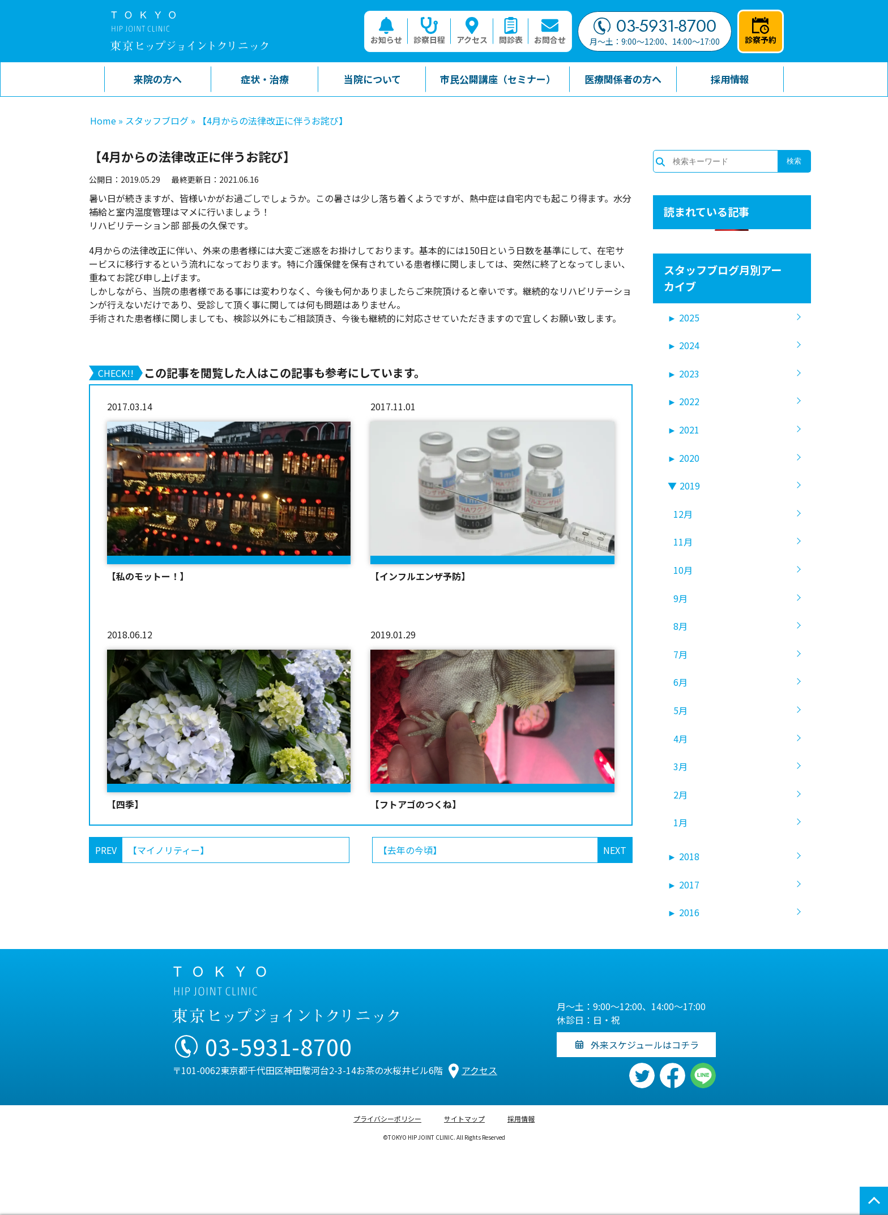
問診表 (511, 31)
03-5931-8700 (655, 26)
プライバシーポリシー (387, 1118)
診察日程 (429, 31)
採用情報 (521, 1118)
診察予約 (760, 31)
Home (103, 120)
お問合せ (550, 31)
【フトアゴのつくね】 (415, 804)
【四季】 (125, 804)
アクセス (472, 31)
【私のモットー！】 (148, 576)
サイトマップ (464, 1118)
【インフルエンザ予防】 (420, 576)
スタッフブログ (157, 120)
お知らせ (386, 31)
